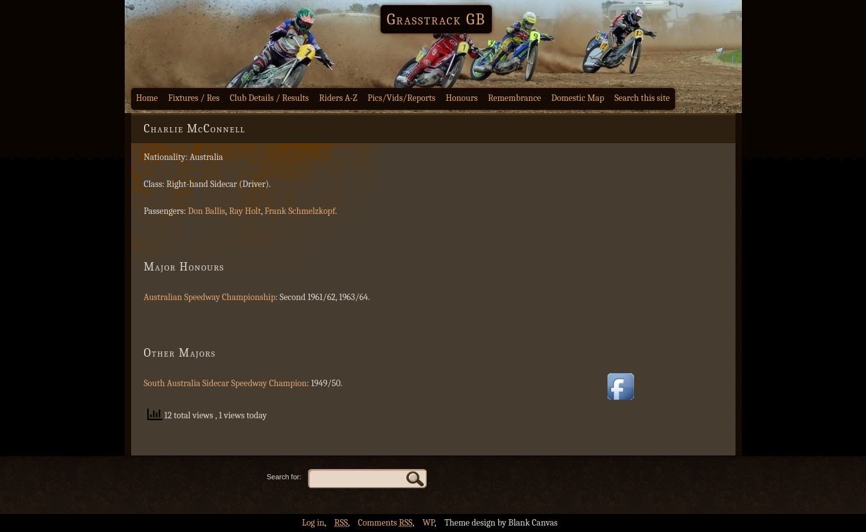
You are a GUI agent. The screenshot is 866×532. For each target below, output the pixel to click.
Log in (313, 522)
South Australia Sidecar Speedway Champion (225, 383)
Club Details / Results (269, 98)
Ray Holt (245, 211)
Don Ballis (206, 211)
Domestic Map (577, 98)
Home (147, 98)
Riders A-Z (338, 98)
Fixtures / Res (194, 98)
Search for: (284, 477)
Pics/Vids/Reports (402, 98)
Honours (462, 98)
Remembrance (514, 98)
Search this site (642, 98)
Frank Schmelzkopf (299, 211)
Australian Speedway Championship (210, 297)
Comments (385, 522)
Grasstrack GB (436, 19)
